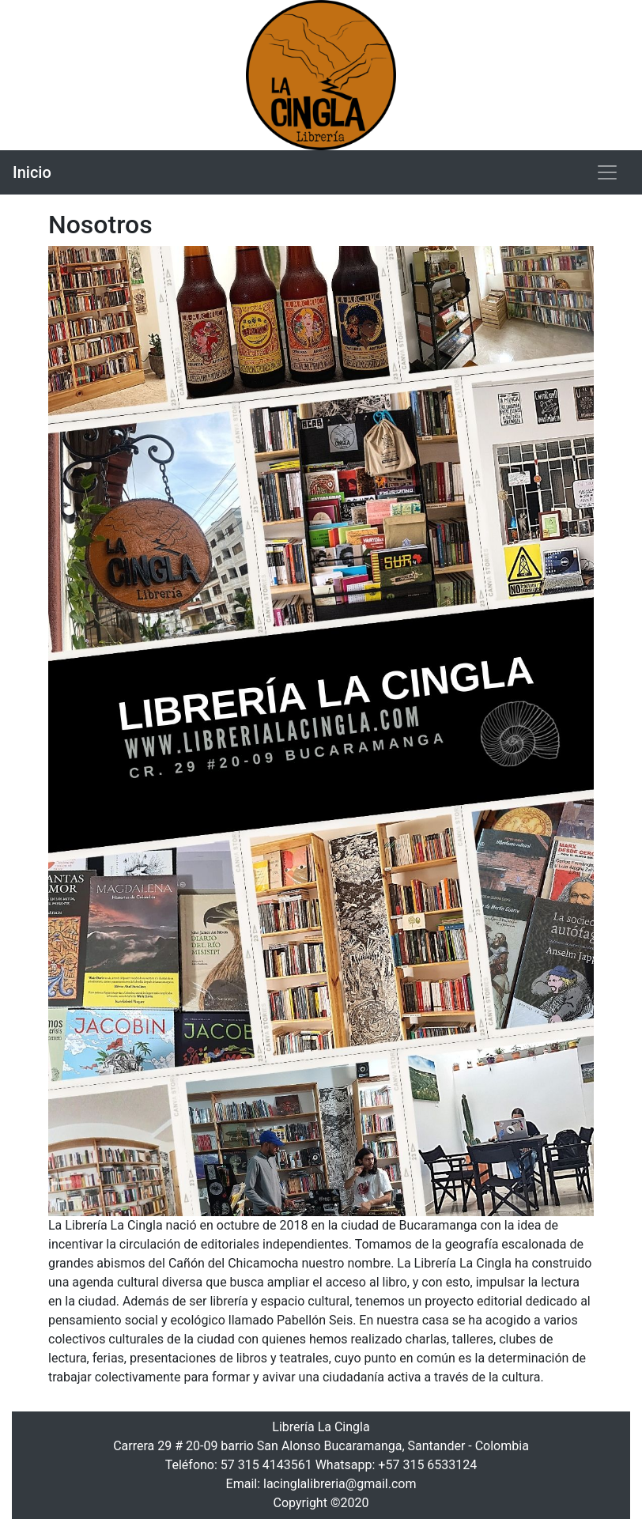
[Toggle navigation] (607, 172)
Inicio (32, 172)
